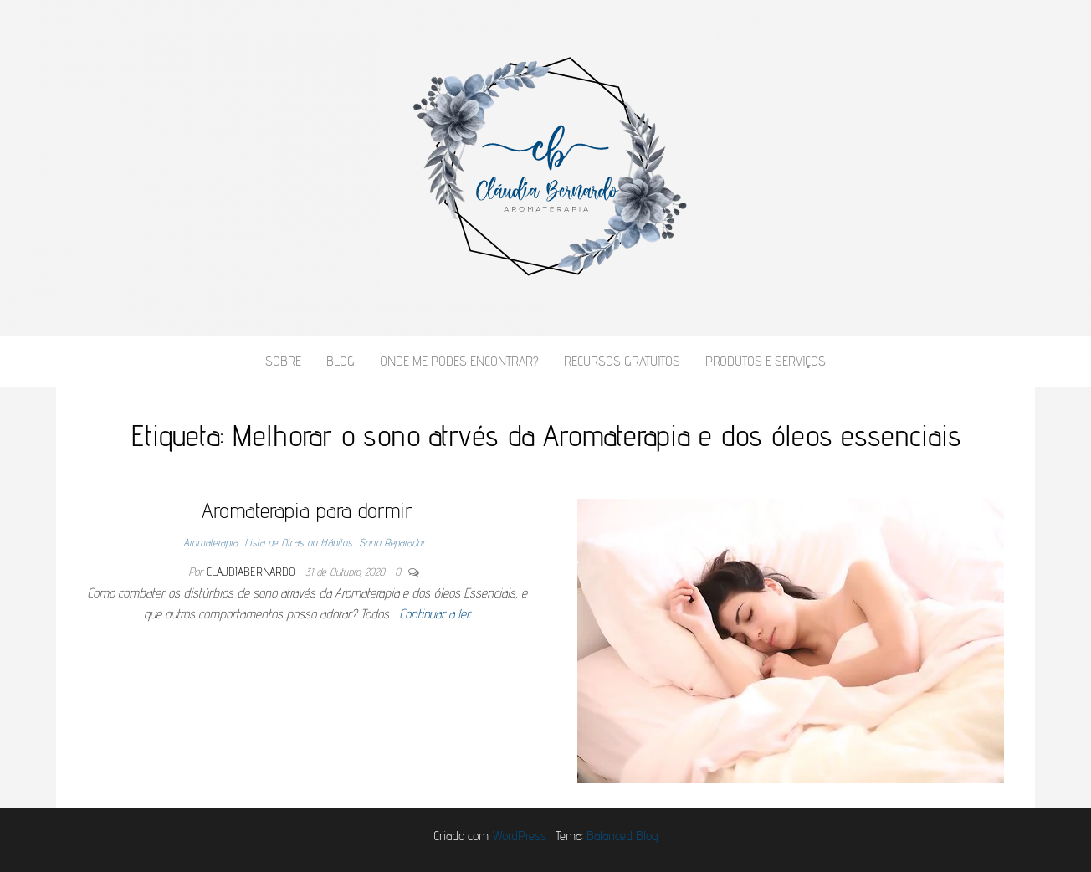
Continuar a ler (434, 614)
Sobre (283, 361)
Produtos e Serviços (765, 361)
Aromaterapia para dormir (307, 510)
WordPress (519, 836)
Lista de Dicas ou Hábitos (298, 542)
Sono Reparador (392, 542)
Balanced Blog (622, 836)
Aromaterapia (210, 542)
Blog (340, 361)
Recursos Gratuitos (622, 361)
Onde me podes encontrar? (459, 361)
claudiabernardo (251, 571)
